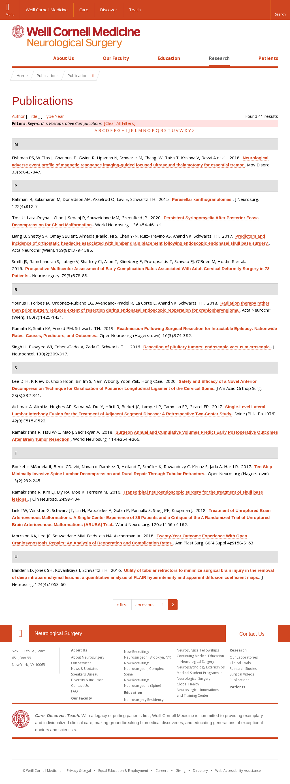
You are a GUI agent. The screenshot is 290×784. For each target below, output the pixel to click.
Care (83, 9)
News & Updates (84, 668)
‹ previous (145, 604)
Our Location (20, 633)
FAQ (74, 691)
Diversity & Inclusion (87, 679)
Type (49, 116)
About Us (63, 58)
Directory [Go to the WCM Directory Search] (200, 770)
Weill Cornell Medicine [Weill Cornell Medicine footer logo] (145, 750)
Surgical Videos (242, 674)
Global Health (188, 684)
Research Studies (243, 668)
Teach (135, 9)
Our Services (81, 663)
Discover (108, 9)
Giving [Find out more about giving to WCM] (180, 770)
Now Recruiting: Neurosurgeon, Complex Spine (144, 669)
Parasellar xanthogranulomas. (202, 199)
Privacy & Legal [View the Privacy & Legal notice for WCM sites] (79, 770)
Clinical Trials (240, 663)
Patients (268, 58)
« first (122, 604)
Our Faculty (116, 58)
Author (18, 116)
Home (18, 58)
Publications (239, 679)
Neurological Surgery (58, 633)
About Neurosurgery (87, 657)
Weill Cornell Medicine (47, 9)
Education (169, 58)
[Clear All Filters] (119, 123)
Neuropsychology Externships (201, 667)
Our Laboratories (244, 657)
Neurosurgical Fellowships (198, 650)
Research (219, 58)
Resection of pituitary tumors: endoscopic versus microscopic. (207, 346)
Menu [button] (10, 14)
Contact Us (252, 634)
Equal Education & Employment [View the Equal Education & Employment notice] (123, 770)
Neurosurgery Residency (143, 699)
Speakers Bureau (84, 674)
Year (59, 116)
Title (33, 116)
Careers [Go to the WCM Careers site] (161, 770)
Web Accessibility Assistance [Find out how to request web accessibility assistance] (238, 770)
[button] (280, 10)
